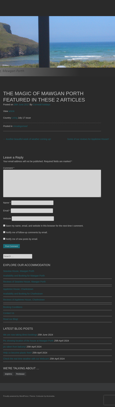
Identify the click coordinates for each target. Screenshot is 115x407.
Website (7, 218)
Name (7, 202)
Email (6, 210)
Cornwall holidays (41, 104)
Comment (8, 168)
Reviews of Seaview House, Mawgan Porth (24, 281)
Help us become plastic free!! (17, 352)
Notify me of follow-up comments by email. (27, 232)
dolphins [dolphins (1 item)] (8, 374)
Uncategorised (20, 126)
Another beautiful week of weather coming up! (27, 139)
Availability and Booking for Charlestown (23, 293)
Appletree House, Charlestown (18, 289)
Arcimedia (50, 396)
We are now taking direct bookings (20, 334)
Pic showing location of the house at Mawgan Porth (28, 340)
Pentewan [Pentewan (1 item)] (20, 374)
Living (14, 118)
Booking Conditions (12, 307)
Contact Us (8, 313)
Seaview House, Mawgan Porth (18, 271)
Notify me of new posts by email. (22, 239)
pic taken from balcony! (14, 346)
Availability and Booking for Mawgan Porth (24, 275)
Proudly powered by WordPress (15, 396)
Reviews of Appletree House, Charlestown (24, 299)
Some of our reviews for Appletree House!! (89, 139)
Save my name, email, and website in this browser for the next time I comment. (44, 225)
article (11, 111)
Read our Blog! (10, 319)
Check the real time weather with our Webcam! (26, 358)
